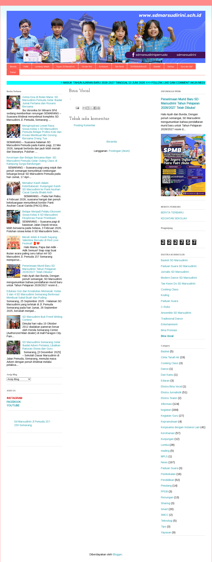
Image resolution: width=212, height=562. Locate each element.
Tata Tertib (119, 66)
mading (165, 450)
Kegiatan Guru (169, 415)
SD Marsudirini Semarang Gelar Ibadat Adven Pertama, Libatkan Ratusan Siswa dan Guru (41, 345)
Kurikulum (103, 66)
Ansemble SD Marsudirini (176, 312)
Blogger (117, 554)
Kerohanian (168, 433)
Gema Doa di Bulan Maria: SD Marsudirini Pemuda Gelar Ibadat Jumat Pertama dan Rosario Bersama (42, 102)
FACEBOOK (14, 401)
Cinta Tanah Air (170, 357)
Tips (163, 526)
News (164, 462)
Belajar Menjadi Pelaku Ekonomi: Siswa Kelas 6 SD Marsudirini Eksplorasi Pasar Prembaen (41, 214)
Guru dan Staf (186, 66)
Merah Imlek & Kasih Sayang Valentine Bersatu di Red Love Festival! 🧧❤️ (40, 240)
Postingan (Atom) (119, 150)
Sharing (165, 503)
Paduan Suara (169, 301)
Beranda (13, 66)
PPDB (164, 491)
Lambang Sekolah (42, 66)
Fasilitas (171, 66)
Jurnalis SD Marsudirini (175, 271)
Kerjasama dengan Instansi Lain (180, 427)
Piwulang (166, 485)
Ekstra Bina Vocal (171, 386)
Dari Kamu (167, 374)
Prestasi (13, 72)
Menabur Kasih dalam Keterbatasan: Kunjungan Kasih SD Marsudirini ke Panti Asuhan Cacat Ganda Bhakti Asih (41, 187)
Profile (25, 66)
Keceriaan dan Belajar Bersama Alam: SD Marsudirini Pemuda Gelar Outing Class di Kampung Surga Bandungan (32, 160)
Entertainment (169, 324)
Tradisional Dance (172, 318)
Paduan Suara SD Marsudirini (178, 266)
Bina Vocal (167, 336)
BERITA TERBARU (172, 212)
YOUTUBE (13, 405)
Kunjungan (167, 439)
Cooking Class (169, 289)
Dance (165, 368)
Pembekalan (168, 474)
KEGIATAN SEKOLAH (174, 218)
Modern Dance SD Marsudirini (179, 277)
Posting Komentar (84, 125)
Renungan (167, 497)
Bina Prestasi (169, 330)
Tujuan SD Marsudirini (65, 66)
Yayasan (166, 532)
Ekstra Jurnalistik (171, 392)
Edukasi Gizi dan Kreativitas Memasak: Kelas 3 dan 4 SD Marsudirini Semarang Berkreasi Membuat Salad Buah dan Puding (34, 294)
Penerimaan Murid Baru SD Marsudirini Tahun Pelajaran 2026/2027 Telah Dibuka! (39, 269)
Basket (165, 351)
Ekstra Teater (169, 398)
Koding (165, 295)
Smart (164, 509)
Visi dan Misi (87, 66)
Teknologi (166, 520)
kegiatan (166, 409)
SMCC (164, 514)
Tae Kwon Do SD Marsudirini (178, 283)
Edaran (165, 380)
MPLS (164, 456)
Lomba (165, 444)
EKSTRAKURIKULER (139, 66)
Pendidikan (167, 479)
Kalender (157, 66)
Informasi (166, 403)
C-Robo (165, 306)
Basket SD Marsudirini (174, 260)
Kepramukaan (169, 421)
